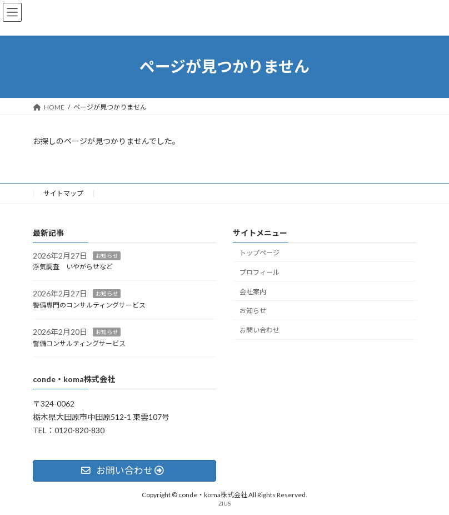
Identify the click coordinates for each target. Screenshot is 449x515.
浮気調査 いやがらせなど (73, 267)
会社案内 (253, 291)
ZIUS (224, 503)
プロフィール (260, 272)
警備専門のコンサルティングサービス (89, 305)
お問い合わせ (260, 330)
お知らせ (107, 255)
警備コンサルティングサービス (79, 343)
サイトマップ (63, 193)
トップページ (260, 253)
